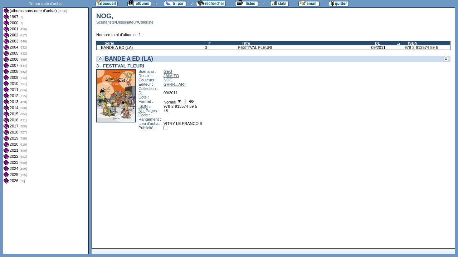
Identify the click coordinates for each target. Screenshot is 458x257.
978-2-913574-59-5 (421, 47)
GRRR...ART (175, 84)
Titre (246, 43)
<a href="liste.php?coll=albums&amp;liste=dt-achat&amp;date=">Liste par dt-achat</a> (46, 127)
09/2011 (378, 47)
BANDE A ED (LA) (117, 47)
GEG (168, 71)
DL (377, 43)
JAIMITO (171, 76)
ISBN (412, 43)
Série (109, 43)
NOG (168, 80)
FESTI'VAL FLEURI (255, 47)
